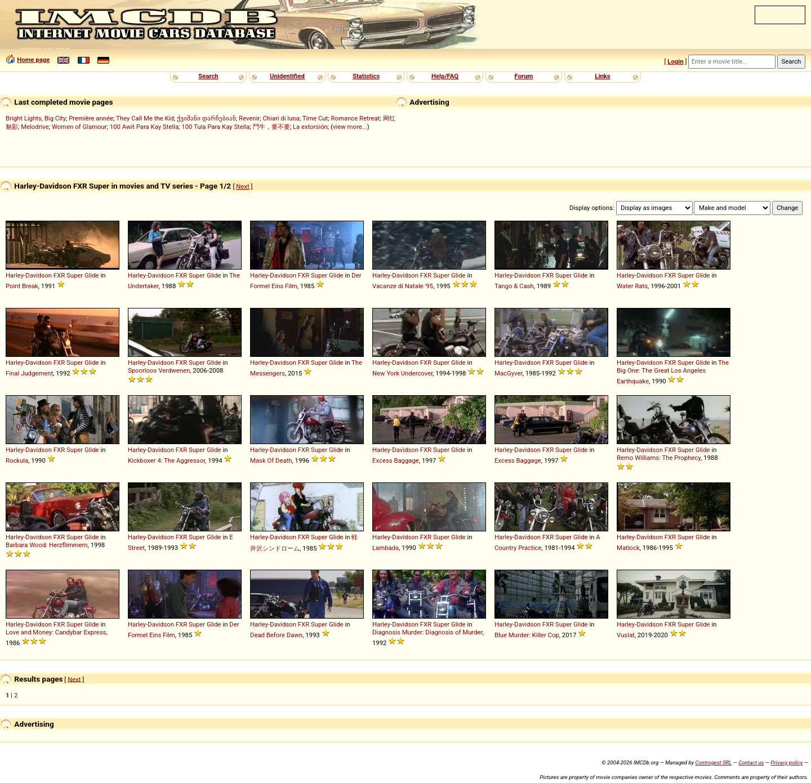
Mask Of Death (271, 460)
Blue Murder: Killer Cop (526, 635)
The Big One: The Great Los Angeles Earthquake (673, 372)
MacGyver (508, 373)
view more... (350, 127)
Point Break (22, 286)
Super (74, 275)
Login (675, 61)
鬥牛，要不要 (271, 127)
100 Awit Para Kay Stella (144, 127)
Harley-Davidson (29, 275)
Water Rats (632, 286)
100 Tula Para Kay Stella (215, 127)
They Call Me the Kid (145, 118)
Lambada (385, 548)
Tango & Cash (514, 286)
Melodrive (35, 127)
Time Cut (315, 118)
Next (242, 186)
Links (602, 76)
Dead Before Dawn (276, 635)
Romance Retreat (355, 118)
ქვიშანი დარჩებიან (206, 118)
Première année (91, 118)
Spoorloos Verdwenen (159, 370)
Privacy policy (786, 762)
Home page (33, 60)
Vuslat (626, 635)
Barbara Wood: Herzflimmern (47, 545)
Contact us (751, 762)
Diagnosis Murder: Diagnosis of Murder (427, 632)
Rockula (17, 460)
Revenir (249, 118)
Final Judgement (29, 373)
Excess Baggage (395, 460)
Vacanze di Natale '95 (402, 286)
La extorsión (310, 127)
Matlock (628, 548)
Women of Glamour (79, 127)
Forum (524, 76)
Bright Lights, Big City (36, 118)
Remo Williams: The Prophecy (659, 458)
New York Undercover (402, 373)
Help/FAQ (444, 76)
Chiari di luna (280, 118)
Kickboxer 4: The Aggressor (166, 460)
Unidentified (287, 76)
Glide (91, 275)
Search (208, 76)
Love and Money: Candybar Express (56, 632)
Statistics (366, 76)
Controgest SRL (713, 762)
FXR (59, 275)
